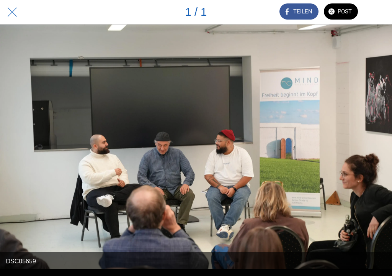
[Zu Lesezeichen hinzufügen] (380, 12)
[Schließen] (12, 12)
